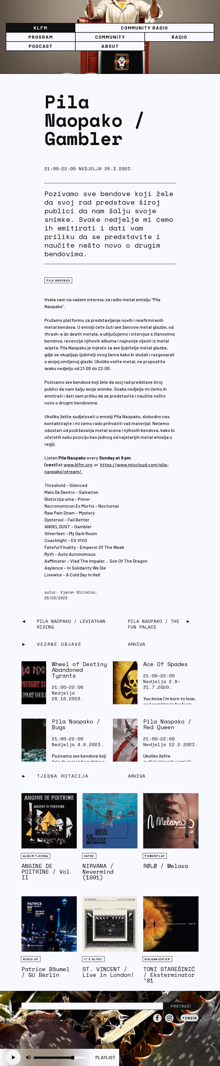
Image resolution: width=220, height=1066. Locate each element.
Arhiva (136, 775)
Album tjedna (35, 856)
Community (110, 37)
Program (40, 37)
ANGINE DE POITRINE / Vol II (45, 871)
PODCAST (41, 46)
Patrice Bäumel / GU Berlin (45, 972)
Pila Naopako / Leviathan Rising (71, 624)
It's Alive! (93, 959)
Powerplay (155, 856)
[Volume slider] (60, 1058)
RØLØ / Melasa (165, 866)
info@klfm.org (92, 1023)
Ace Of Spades (165, 664)
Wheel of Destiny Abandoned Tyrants (79, 670)
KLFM (41, 27)
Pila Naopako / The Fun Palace (153, 624)
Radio (179, 37)
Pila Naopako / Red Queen (167, 724)
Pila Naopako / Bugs (76, 724)
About (110, 46)
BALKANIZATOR (157, 959)
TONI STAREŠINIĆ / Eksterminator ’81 (169, 975)
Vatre (89, 856)
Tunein (189, 1018)
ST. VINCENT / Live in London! (108, 972)
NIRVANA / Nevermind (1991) (97, 871)
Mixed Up (31, 959)
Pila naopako (58, 280)
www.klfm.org (78, 464)
